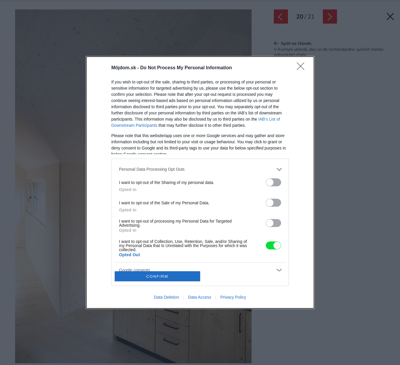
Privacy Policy (233, 297)
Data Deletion (166, 297)
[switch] (273, 182)
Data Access (199, 297)
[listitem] (200, 169)
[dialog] (200, 182)
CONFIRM (157, 276)
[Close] (302, 68)
